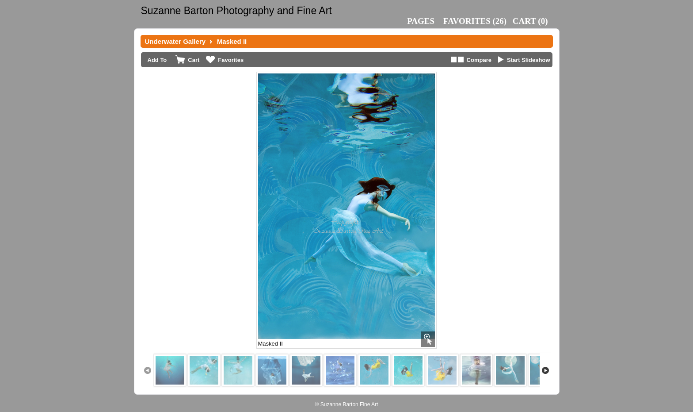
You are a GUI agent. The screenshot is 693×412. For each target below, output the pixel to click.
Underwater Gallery (175, 41)
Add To (157, 60)
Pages (420, 21)
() (474, 21)
